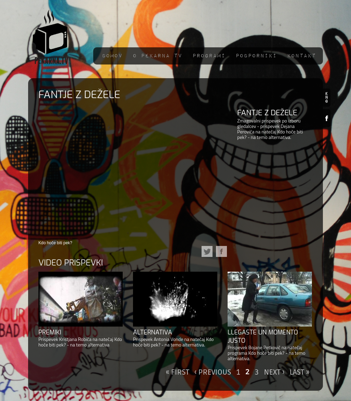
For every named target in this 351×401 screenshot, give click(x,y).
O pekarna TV (157, 55)
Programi (208, 55)
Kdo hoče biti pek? (55, 242)
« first (178, 372)
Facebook (326, 118)
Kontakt (301, 55)
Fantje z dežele (267, 113)
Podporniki (256, 55)
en (326, 98)
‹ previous (212, 372)
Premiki (49, 332)
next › (274, 372)
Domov (112, 55)
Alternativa (152, 332)
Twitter (207, 251)
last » (300, 372)
